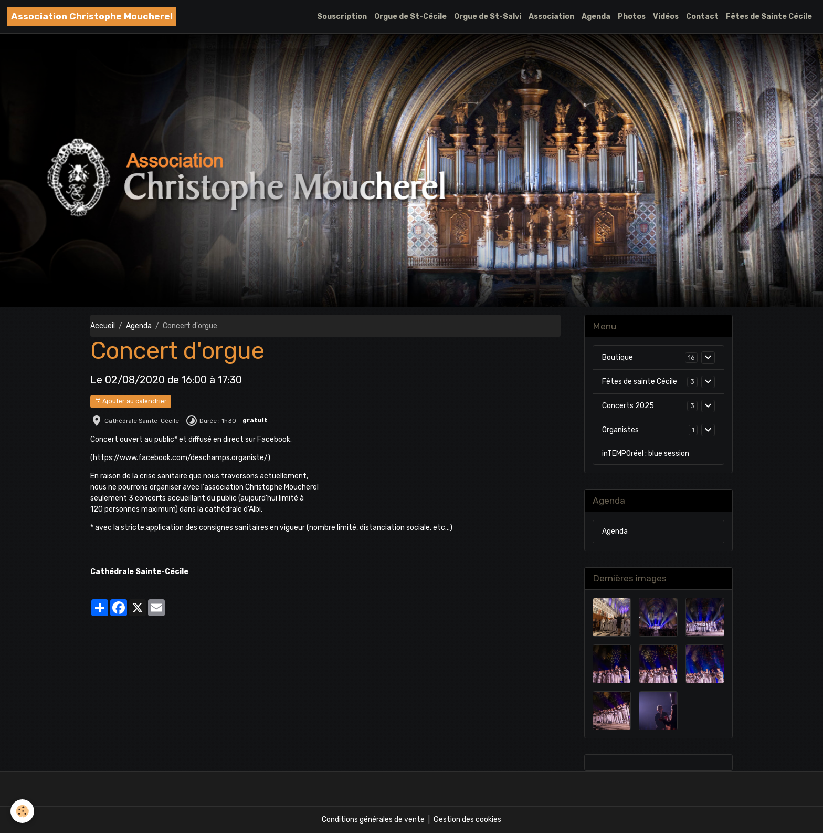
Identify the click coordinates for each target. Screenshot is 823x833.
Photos (632, 16)
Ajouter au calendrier (130, 401)
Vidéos (666, 16)
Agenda (596, 16)
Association (551, 16)
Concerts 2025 (628, 405)
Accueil (102, 325)
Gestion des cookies (467, 819)
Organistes (620, 429)
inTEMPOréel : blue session (645, 453)
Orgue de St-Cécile (410, 16)
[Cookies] (22, 811)
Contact (702, 16)
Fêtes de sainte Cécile (639, 381)
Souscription (342, 16)
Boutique (617, 357)
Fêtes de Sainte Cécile (769, 16)
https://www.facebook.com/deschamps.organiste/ (180, 457)
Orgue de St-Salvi (487, 16)
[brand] (91, 16)
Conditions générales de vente (373, 819)
